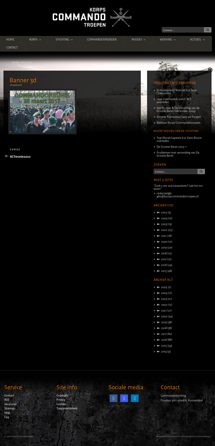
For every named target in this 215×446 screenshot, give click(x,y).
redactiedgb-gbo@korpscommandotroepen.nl (178, 195)
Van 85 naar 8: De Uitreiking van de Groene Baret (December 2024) (178, 110)
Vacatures (10, 404)
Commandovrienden (102, 39)
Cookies (61, 404)
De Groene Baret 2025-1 (172, 146)
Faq (6, 417)
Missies (139, 39)
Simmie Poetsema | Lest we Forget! (179, 116)
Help (7, 412)
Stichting (64, 39)
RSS (6, 399)
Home (10, 39)
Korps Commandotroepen (22, 436)
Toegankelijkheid (66, 408)
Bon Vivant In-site (176, 436)
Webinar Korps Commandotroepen (178, 122)
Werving (168, 39)
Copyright (62, 395)
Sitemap (9, 408)
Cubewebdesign (203, 436)
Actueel (197, 39)
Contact (12, 47)
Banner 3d (23, 80)
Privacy (60, 399)
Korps (35, 39)
